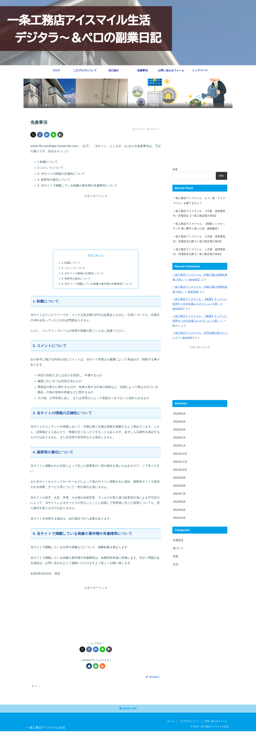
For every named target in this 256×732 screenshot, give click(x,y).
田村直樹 (193, 291)
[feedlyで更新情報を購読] (96, 666)
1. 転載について (71, 262)
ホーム (170, 721)
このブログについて (189, 721)
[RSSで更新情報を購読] (102, 666)
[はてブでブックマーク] (47, 135)
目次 (91, 255)
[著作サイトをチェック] (89, 666)
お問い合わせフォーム (215, 721)
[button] (60, 135)
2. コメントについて (73, 267)
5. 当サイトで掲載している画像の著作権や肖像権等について (97, 283)
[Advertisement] (95, 221)
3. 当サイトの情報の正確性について (83, 273)
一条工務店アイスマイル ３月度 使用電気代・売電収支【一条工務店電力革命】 (199, 213)
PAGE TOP (128, 709)
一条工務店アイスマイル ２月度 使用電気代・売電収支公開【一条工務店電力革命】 (199, 239)
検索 (175, 169)
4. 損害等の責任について (76, 278)
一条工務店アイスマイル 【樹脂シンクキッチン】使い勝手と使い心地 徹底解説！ (199, 226)
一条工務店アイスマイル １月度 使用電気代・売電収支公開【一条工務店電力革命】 (199, 251)
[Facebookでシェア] (40, 135)
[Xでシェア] (33, 135)
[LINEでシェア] (53, 135)
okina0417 (194, 279)
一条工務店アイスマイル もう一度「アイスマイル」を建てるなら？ (199, 200)
